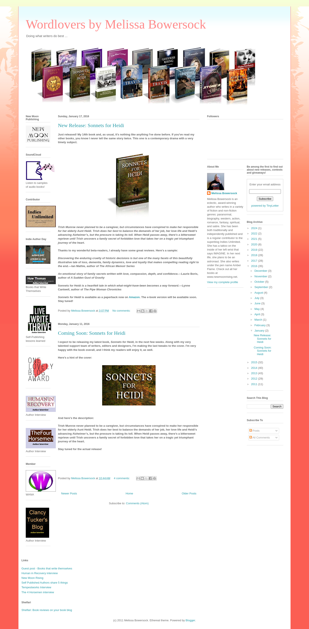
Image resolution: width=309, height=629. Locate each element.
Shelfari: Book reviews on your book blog (46, 610)
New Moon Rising (32, 577)
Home (129, 493)
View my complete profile (222, 282)
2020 (254, 244)
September (261, 287)
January (259, 330)
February (260, 325)
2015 (254, 362)
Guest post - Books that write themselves (46, 568)
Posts (254, 430)
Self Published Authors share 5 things (44, 582)
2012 (254, 378)
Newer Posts (69, 493)
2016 (254, 266)
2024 (254, 228)
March (258, 319)
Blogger (190, 620)
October (259, 281)
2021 (254, 238)
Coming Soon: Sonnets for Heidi (92, 333)
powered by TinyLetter (265, 205)
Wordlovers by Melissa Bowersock (116, 24)
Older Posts (189, 493)
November (261, 276)
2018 (254, 255)
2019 (254, 249)
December (261, 270)
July (257, 298)
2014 (254, 367)
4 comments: (122, 478)
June (257, 303)
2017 (254, 260)
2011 (254, 384)
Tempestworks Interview (36, 587)
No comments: (121, 310)
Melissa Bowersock (224, 193)
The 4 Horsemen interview (37, 592)
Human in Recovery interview (39, 573)
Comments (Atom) (137, 503)
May (257, 309)
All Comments (259, 437)
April (257, 314)
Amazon (134, 297)
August (259, 292)
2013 (254, 373)
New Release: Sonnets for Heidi (91, 125)
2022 (254, 233)
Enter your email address (265, 184)
